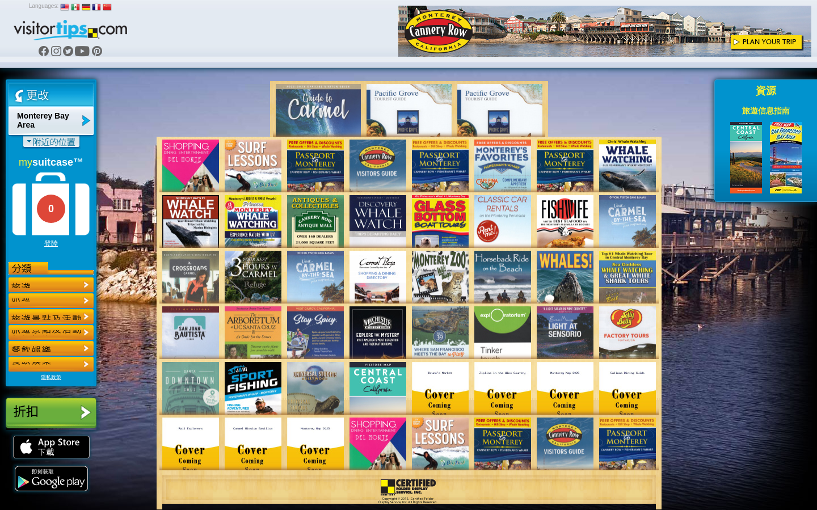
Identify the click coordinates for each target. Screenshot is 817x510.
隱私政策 (51, 377)
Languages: (43, 6)
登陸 (51, 243)
